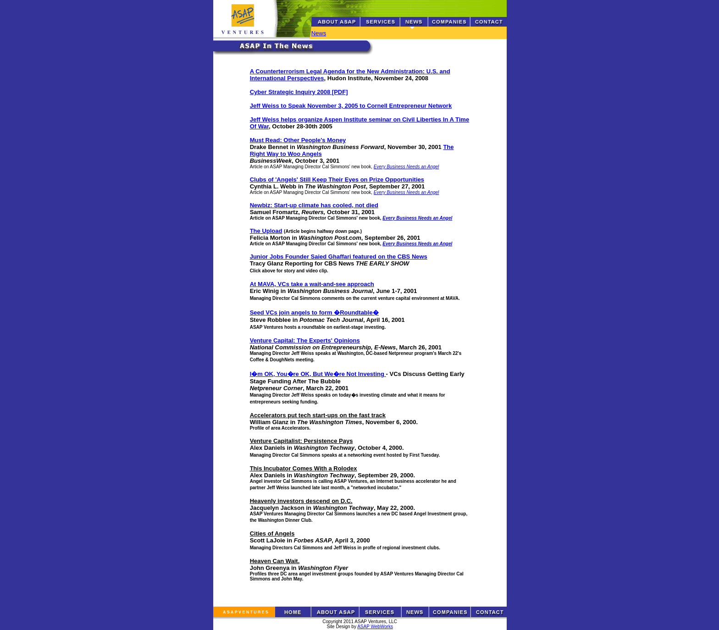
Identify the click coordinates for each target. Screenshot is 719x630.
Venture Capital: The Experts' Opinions (305, 340)
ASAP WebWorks (375, 626)
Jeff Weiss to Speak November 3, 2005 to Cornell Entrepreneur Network (351, 105)
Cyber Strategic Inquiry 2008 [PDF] (299, 91)
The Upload (266, 230)
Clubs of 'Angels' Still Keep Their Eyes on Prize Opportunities (337, 179)
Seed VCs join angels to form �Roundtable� (314, 312)
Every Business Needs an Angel (406, 166)
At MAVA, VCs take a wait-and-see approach (312, 284)
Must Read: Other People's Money (298, 140)
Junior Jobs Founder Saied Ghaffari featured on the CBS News (338, 256)
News (318, 33)
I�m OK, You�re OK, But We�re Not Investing (317, 373)
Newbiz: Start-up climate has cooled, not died (314, 205)
